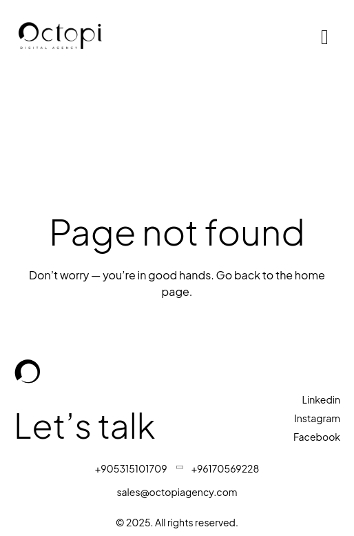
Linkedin (321, 399)
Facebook (316, 436)
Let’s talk (88, 424)
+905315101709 (131, 468)
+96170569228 (225, 468)
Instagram (317, 418)
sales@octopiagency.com (176, 492)
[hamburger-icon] (324, 37)
